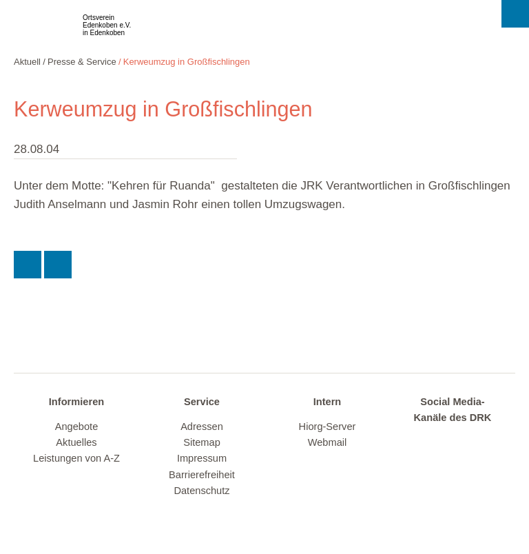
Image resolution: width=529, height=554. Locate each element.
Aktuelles (76, 442)
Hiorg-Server (327, 426)
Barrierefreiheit (202, 474)
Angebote (76, 426)
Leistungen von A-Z (76, 458)
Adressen (201, 426)
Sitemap (201, 442)
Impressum (202, 458)
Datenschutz (201, 490)
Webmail (327, 442)
